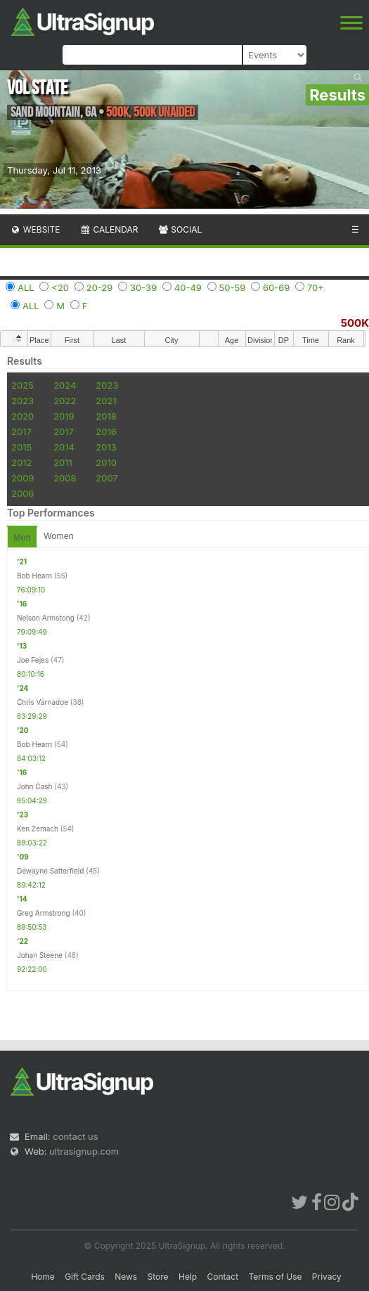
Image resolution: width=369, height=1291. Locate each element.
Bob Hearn (34, 575)
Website (35, 229)
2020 (22, 416)
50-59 (232, 287)
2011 (62, 462)
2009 (22, 478)
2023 (107, 385)
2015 (21, 447)
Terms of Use (275, 1276)
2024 (64, 385)
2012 (21, 462)
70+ (315, 287)
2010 (106, 462)
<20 (60, 287)
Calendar (109, 229)
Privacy (327, 1276)
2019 (63, 416)
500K (355, 323)
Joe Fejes (32, 660)
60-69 (276, 287)
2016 (106, 431)
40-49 (188, 287)
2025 (22, 385)
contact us (75, 1136)
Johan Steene (40, 955)
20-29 (99, 287)
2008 (64, 478)
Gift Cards (85, 1276)
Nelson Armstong (46, 618)
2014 (64, 447)
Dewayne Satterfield (50, 871)
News (126, 1276)
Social (179, 229)
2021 (106, 400)
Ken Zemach (37, 828)
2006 (22, 493)
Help (188, 1276)
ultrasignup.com (84, 1151)
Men (22, 537)
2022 (64, 400)
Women (59, 536)
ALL (26, 287)
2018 (106, 416)
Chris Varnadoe (42, 702)
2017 (21, 431)
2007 (106, 478)
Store (158, 1276)
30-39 (143, 287)
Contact (223, 1276)
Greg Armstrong (43, 913)
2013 (106, 447)
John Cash (34, 786)
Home (43, 1276)
